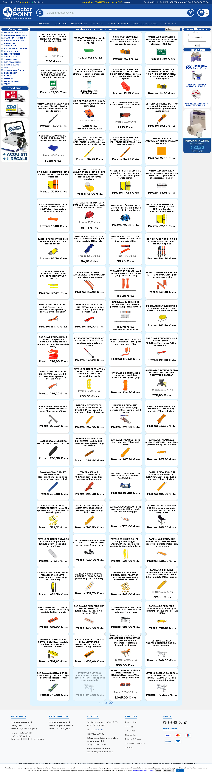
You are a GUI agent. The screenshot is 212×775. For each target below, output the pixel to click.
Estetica (8, 68)
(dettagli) (126, 2)
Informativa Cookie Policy (143, 771)
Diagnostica (10, 57)
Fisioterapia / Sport (15, 70)
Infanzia (8, 76)
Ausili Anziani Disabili (15, 49)
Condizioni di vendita (147, 23)
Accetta (180, 771)
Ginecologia (10, 73)
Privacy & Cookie (118, 23)
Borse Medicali (12, 51)
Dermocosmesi (12, 54)
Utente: (197, 32)
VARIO (7, 84)
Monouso (9, 78)
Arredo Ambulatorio (15, 41)
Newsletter (79, 23)
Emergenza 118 (11, 65)
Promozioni (42, 23)
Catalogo (61, 23)
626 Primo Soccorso (15, 32)
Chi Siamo (97, 23)
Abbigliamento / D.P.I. (15, 35)
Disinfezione (10, 59)
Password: (197, 37)
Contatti (171, 23)
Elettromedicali (13, 62)
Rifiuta (158, 771)
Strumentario (11, 81)
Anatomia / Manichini (15, 38)
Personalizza (168, 771)
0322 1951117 (97, 729)
